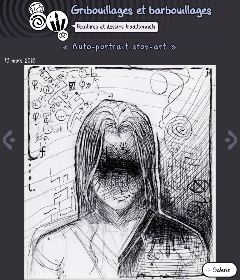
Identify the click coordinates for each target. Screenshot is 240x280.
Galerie (221, 270)
